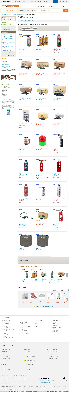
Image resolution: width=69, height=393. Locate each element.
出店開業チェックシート (53, 356)
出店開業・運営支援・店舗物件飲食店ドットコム (16, 386)
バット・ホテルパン (6, 327)
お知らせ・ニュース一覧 (56, 327)
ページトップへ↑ (34, 313)
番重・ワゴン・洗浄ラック (8, 337)
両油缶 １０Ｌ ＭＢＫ (23, 248)
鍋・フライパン (6, 323)
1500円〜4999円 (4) (5, 63)
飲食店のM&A (5, 356)
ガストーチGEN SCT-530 (41, 198)
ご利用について (5, 86)
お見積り (4, 95)
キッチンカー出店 (5, 360)
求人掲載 (4, 366)
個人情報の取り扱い (55, 328)
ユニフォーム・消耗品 (8, 24)
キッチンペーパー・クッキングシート (8, 37)
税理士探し (27, 366)
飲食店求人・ (44, 386)
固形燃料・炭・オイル (6, 19)
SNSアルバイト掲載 (6, 369)
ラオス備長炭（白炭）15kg (41, 223)
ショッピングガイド (55, 320)
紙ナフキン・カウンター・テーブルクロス (8, 43)
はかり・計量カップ (6, 334)
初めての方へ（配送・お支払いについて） (30, 20)
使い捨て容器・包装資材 (7, 52)
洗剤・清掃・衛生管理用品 (8, 55)
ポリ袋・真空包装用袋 (7, 41)
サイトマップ (27, 375)
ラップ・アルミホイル (7, 34)
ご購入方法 (4, 89)
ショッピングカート (39, 320)
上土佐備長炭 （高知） (61, 280)
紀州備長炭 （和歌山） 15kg (25, 73)
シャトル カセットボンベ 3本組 (42, 48)
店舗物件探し (4, 351)
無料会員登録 (55, 1)
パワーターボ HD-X (23, 48)
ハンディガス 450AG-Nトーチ (25, 148)
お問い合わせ (54, 331)
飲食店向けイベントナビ (53, 358)
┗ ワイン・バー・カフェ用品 (24, 326)
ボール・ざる (5, 330)
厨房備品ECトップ (5, 317)
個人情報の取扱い (47, 382)
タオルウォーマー (6, 326)
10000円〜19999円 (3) (6, 66)
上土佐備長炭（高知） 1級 (41, 98)
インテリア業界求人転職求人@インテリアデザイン (59, 386)
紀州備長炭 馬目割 (40, 73)
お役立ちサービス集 (29, 364)
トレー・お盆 (5, 325)
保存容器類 (5, 336)
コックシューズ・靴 (7, 29)
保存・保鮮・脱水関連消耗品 (8, 39)
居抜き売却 (4, 354)
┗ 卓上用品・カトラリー (23, 327)
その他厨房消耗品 (6, 50)
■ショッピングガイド (6, 84)
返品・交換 (4, 94)
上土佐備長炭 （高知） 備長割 (25, 98)
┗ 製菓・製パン (22, 325)
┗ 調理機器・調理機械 (23, 322)
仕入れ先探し (28, 351)
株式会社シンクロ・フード (49, 380)
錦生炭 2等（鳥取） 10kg (41, 123)
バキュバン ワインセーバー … (25, 300)
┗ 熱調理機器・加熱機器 (23, 323)
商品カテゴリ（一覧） (6, 320)
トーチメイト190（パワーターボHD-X (52, 280)
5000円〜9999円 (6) (5, 64)
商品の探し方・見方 (6, 87)
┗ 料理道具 (4, 322)
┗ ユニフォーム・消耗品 (23, 333)
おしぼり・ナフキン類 (7, 45)
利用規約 (41, 382)
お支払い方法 (4, 93)
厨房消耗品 (5, 32)
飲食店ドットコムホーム (5, 375)
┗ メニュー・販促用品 (23, 330)
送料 (3, 91)
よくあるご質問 (55, 330)
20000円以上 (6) (5, 67)
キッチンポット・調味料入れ (8, 329)
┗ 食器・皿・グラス (23, 329)
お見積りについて (55, 323)
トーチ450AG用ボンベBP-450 (41, 148)
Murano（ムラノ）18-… (49, 300)
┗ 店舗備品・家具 (22, 332)
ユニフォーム (5, 27)
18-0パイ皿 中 (41, 299)
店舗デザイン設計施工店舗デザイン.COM (31, 386)
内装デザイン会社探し (6, 358)
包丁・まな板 (5, 332)
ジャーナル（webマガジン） (54, 351)
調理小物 (4, 333)
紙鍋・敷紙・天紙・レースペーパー (8, 47)
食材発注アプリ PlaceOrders (30, 356)
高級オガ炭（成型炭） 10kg (58, 98)
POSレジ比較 (28, 362)
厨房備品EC (27, 354)
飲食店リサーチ (52, 354)
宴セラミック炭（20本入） (58, 123)
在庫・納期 (4, 90)
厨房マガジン (37, 326)
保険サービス (28, 369)
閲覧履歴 (52, 6)
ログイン (36, 323)
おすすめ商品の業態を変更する (44, 306)
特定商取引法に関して (56, 325)
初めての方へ (42, 6)
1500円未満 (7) (4, 61)
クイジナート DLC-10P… (58, 300)
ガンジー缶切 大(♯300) (33, 300)
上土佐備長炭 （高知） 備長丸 (59, 73)
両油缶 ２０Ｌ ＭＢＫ (40, 248)
